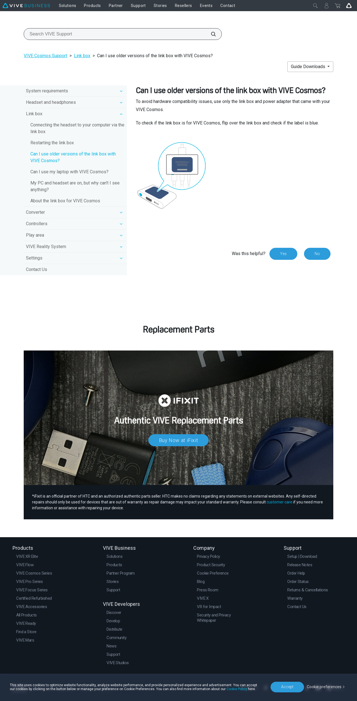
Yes (283, 253)
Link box (82, 55)
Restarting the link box (52, 142)
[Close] (315, 5)
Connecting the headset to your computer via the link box (77, 128)
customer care (279, 502)
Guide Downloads (308, 66)
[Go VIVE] (348, 5)
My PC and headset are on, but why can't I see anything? (75, 186)
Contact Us (36, 269)
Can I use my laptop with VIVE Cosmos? (69, 171)
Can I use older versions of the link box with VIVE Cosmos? (73, 157)
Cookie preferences (324, 687)
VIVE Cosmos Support (45, 55)
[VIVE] (26, 5)
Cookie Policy (236, 689)
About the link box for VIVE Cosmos (65, 200)
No (317, 253)
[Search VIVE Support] (210, 34)
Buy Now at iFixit (178, 440)
